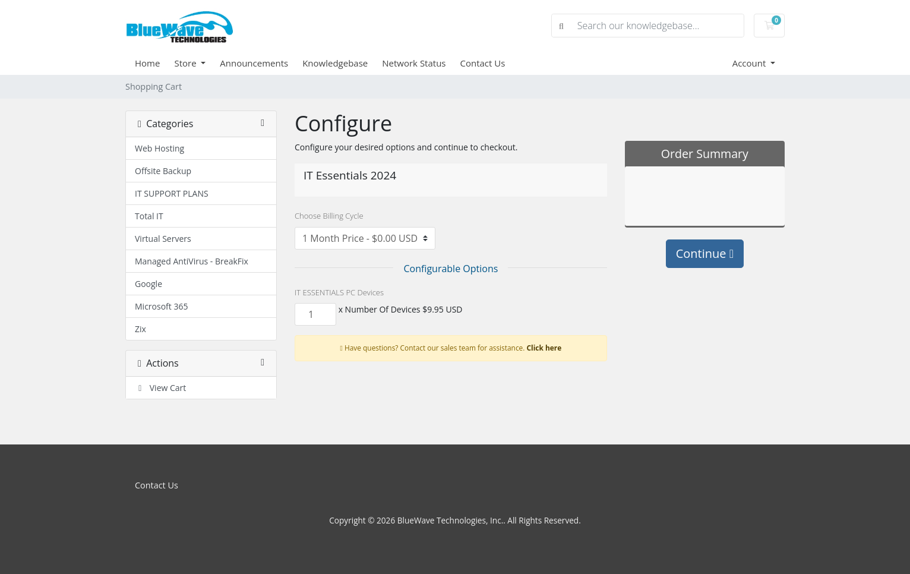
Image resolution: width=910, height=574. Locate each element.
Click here (544, 347)
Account (750, 63)
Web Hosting (159, 148)
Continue (705, 253)
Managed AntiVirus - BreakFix (191, 261)
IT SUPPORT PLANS (171, 193)
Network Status (413, 63)
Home (147, 63)
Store (186, 63)
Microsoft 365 (161, 306)
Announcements (254, 63)
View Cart (160, 387)
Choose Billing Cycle (329, 215)
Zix (140, 329)
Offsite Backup (163, 170)
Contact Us (482, 63)
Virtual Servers (163, 238)
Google (148, 283)
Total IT (149, 216)
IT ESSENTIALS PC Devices (339, 292)
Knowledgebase (335, 63)
